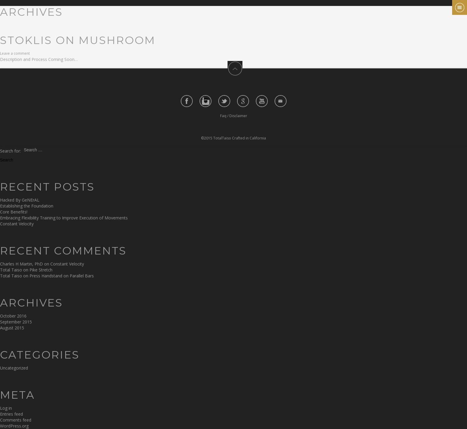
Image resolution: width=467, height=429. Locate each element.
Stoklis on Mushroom (77, 40)
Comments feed (15, 420)
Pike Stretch (40, 270)
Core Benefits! (13, 212)
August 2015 (12, 328)
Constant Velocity (17, 224)
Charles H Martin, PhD (21, 264)
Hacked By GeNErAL (19, 200)
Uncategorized (14, 368)
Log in (6, 408)
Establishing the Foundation (26, 206)
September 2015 (16, 322)
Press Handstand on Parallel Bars (61, 276)
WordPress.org (14, 426)
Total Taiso (11, 270)
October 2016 (13, 316)
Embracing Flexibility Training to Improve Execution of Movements (64, 218)
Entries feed (11, 414)
